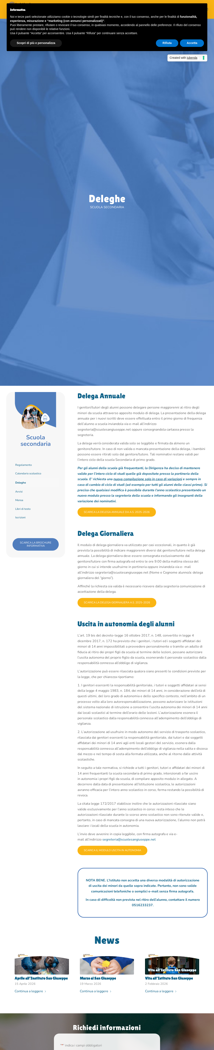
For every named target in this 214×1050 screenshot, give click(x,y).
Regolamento (23, 465)
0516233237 (142, 905)
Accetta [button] (192, 43)
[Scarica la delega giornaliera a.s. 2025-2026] (117, 602)
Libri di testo (23, 509)
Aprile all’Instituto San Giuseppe (41, 978)
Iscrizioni (20, 517)
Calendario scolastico (28, 473)
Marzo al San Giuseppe (98, 978)
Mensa (19, 500)
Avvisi (19, 492)
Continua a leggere (30, 991)
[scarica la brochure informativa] (36, 544)
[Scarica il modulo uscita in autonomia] (112, 850)
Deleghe (20, 483)
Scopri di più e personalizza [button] (36, 43)
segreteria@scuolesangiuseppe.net (129, 839)
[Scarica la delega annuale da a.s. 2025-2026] (117, 512)
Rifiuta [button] (167, 43)
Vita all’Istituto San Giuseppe (169, 978)
